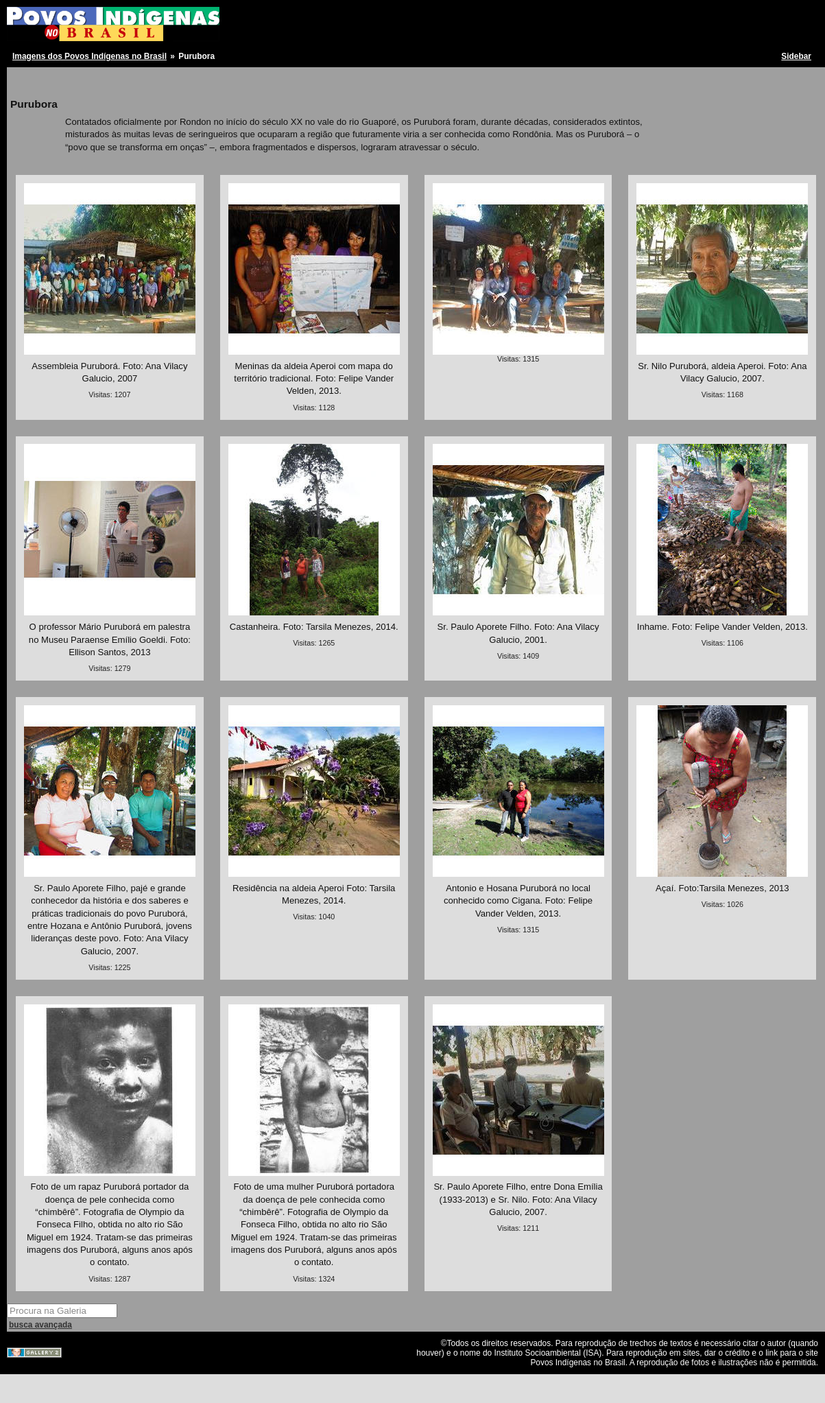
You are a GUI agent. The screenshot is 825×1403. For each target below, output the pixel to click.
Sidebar (796, 56)
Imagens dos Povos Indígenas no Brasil (89, 56)
